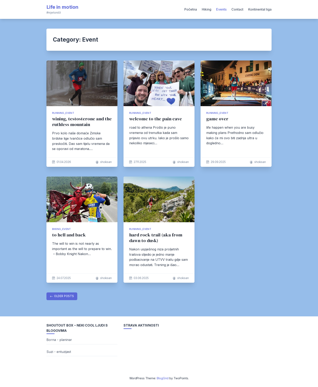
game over (217, 119)
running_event (63, 112)
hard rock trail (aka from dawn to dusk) (155, 238)
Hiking (206, 9)
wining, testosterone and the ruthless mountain (82, 122)
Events (221, 9)
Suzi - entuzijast (58, 352)
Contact (237, 9)
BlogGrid (163, 378)
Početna (190, 9)
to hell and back (69, 235)
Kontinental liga (260, 9)
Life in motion (62, 7)
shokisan (106, 162)
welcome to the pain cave (155, 119)
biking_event (61, 229)
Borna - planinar (59, 340)
